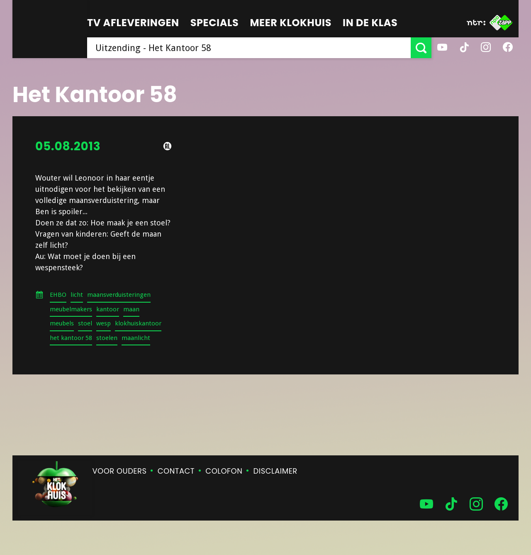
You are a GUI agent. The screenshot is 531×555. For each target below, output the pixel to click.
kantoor (107, 309)
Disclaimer (275, 471)
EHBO (58, 294)
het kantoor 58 (71, 338)
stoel (85, 323)
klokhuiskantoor (138, 323)
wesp (103, 323)
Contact (176, 471)
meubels (62, 323)
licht (77, 294)
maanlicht (136, 338)
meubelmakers (71, 309)
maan (131, 309)
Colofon (223, 471)
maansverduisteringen (119, 294)
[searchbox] (249, 47)
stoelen (106, 338)
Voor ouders (120, 471)
